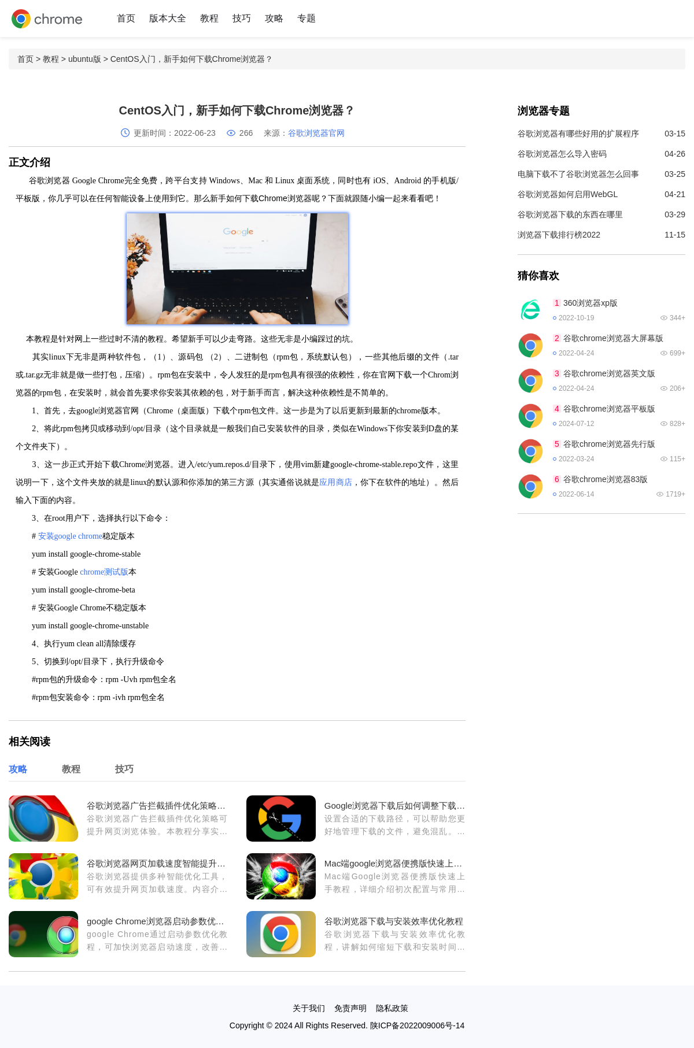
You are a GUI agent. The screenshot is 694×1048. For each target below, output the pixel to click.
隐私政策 (392, 1008)
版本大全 (167, 18)
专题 (306, 18)
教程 (209, 18)
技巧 (241, 18)
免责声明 (350, 1008)
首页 (126, 18)
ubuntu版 (84, 59)
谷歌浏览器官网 (316, 133)
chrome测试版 (104, 572)
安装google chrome (70, 536)
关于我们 (309, 1008)
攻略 (274, 18)
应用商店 (335, 482)
